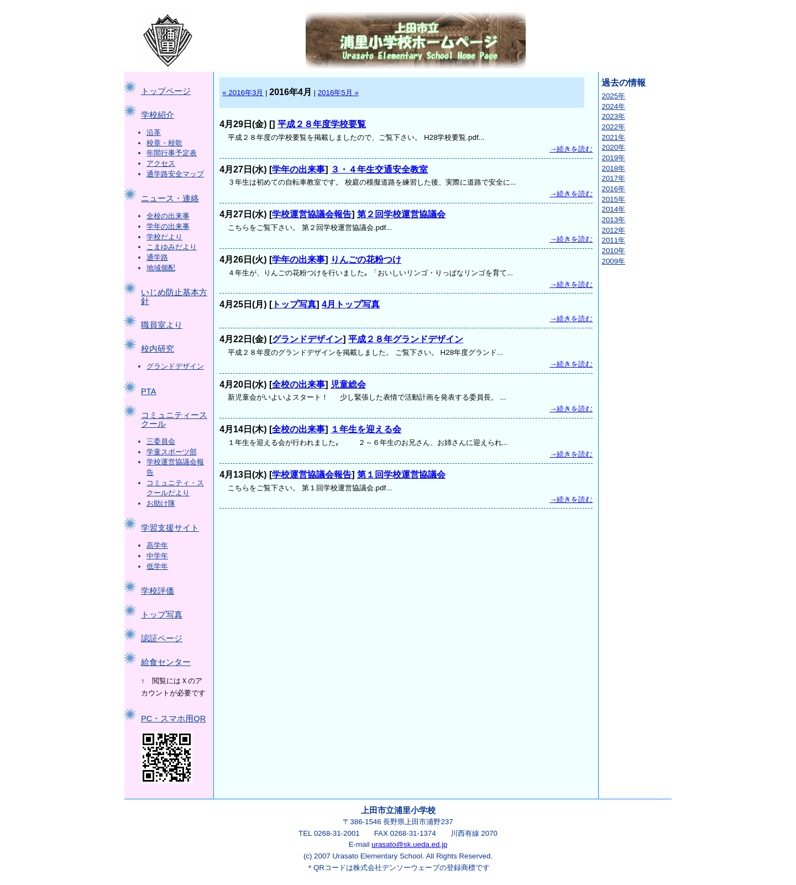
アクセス (160, 163)
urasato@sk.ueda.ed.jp (409, 844)
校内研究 (157, 348)
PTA (148, 391)
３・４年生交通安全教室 (379, 169)
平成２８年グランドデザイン (405, 339)
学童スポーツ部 (171, 452)
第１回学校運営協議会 (401, 474)
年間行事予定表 (171, 153)
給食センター (166, 662)
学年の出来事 (168, 226)
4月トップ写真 (351, 304)
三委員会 (160, 441)
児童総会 (348, 384)
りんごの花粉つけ (366, 259)
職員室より (161, 325)
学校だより (164, 237)
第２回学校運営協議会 (401, 214)
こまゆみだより (171, 247)
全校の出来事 (168, 216)
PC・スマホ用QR (173, 718)
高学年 (157, 545)
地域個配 (160, 268)
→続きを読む (571, 149)
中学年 (157, 556)
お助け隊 (160, 503)
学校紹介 (157, 115)
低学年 (157, 566)
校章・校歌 (164, 143)
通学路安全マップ (175, 174)
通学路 (157, 257)
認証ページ (161, 638)
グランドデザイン (175, 366)
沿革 (153, 132)
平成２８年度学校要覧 (321, 124)
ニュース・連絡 (170, 198)
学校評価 (157, 590)
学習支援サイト (170, 527)
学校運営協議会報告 (312, 214)
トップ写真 (161, 614)
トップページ (166, 91)
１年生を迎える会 (366, 429)
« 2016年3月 (242, 92)
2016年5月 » (338, 92)
